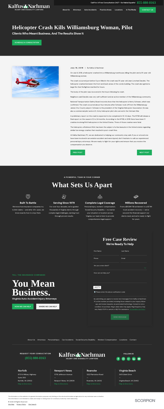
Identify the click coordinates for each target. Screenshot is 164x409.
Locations (123, 340)
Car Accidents (67, 340)
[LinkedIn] (134, 359)
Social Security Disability (85, 340)
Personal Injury (53, 340)
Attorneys (41, 340)
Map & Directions (25, 384)
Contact (133, 340)
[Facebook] (118, 359)
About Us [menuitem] (66, 10)
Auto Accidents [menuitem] (90, 10)
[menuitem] (11, 404)
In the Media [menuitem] (131, 10)
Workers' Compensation (107, 340)
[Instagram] (123, 359)
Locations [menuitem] (119, 10)
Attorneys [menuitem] (77, 10)
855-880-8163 (146, 2)
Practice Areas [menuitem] (105, 10)
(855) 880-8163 (35, 358)
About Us (31, 340)
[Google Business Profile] (129, 359)
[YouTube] (139, 359)
